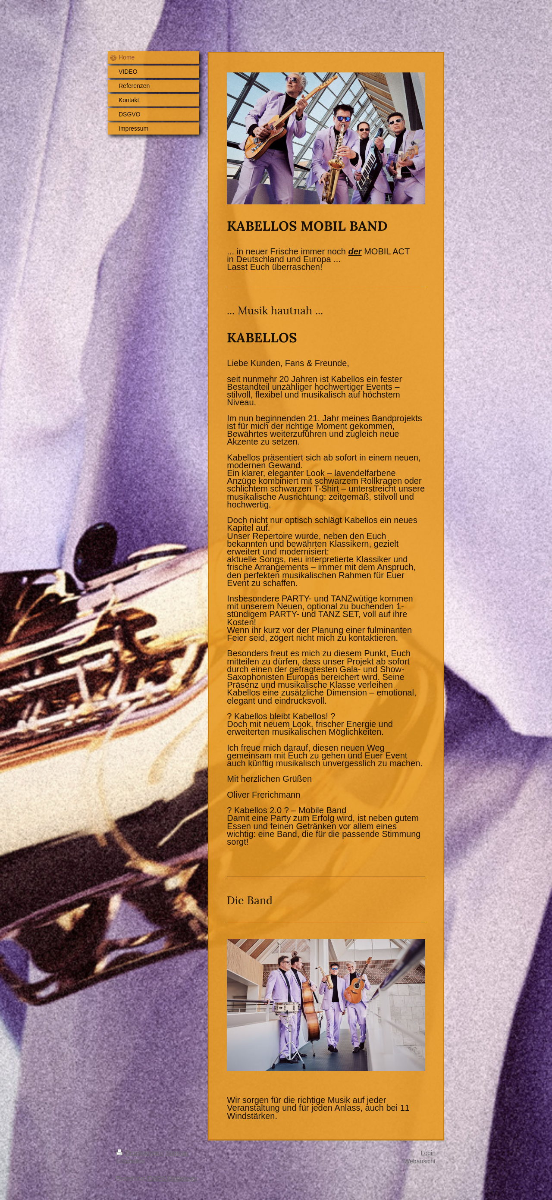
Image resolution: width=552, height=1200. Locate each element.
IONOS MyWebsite (171, 1178)
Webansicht (420, 1161)
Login (428, 1153)
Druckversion (139, 1153)
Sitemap (177, 1153)
